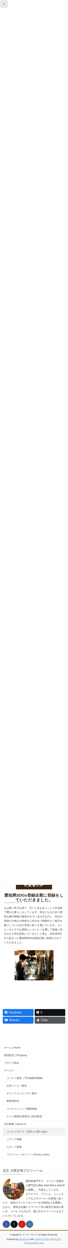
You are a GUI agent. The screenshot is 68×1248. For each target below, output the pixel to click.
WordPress (24, 1239)
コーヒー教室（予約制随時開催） (26, 1078)
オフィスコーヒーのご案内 (22, 1093)
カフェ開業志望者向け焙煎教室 (24, 1116)
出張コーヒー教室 (17, 1085)
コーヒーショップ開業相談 (22, 1108)
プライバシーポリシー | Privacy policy (28, 1154)
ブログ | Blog (11, 1062)
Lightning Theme (42, 1239)
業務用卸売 (13, 1100)
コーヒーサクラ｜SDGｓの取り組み (27, 1131)
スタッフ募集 (14, 1146)
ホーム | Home (12, 1047)
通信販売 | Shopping (15, 1055)
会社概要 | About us (15, 1124)
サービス (9, 1070)
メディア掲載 (14, 1139)
